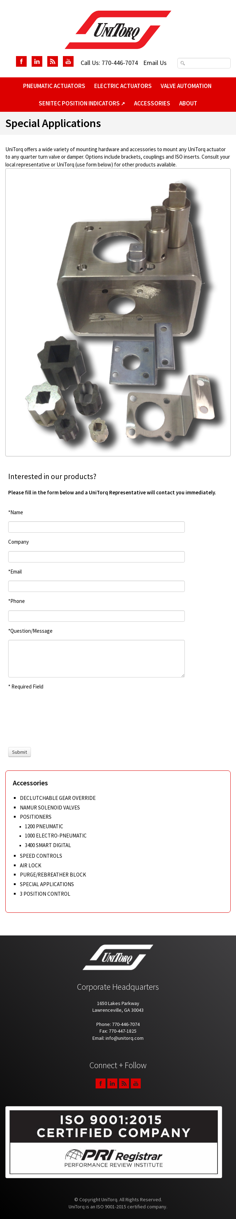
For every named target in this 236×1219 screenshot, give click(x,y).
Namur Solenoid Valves (50, 807)
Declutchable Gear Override (58, 798)
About (188, 103)
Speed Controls (41, 855)
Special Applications (47, 884)
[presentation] (34, 718)
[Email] (96, 586)
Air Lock (30, 865)
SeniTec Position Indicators (82, 103)
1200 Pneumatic (44, 826)
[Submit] (19, 752)
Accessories (152, 103)
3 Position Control (45, 893)
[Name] (96, 527)
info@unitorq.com (125, 1038)
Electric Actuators (123, 86)
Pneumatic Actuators (54, 86)
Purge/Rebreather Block (53, 874)
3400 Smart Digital (48, 845)
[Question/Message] (96, 658)
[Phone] (96, 616)
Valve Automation (186, 86)
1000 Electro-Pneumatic (56, 835)
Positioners (36, 816)
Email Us (155, 63)
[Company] (96, 556)
